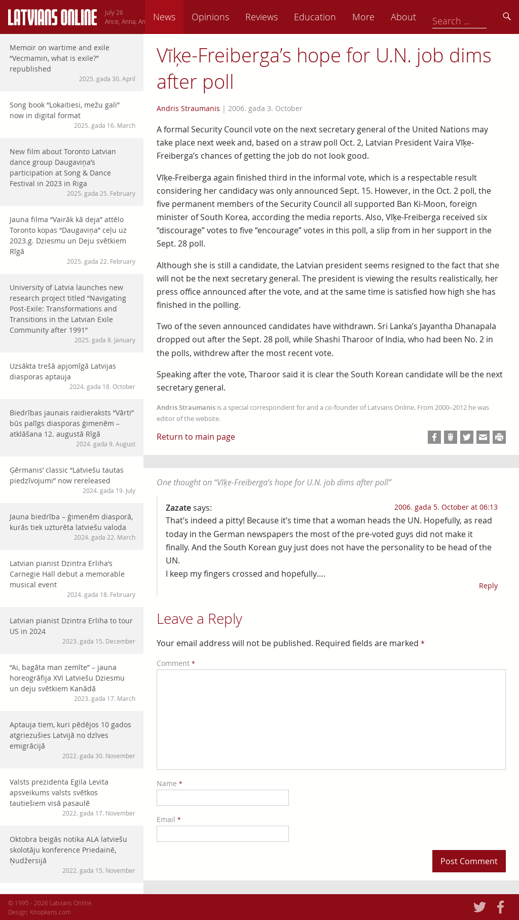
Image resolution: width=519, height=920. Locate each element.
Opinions (281, 17)
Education (385, 17)
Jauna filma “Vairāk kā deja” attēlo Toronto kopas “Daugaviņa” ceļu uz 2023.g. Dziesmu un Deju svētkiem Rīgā (72, 240)
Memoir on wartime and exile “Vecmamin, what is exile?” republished (72, 63)
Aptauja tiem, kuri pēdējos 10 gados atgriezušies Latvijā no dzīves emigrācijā (72, 740)
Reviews (332, 17)
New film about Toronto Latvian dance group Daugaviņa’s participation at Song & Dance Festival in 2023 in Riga (72, 172)
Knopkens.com (50, 912)
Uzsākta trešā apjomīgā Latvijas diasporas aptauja (72, 376)
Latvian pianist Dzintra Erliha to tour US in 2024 (72, 631)
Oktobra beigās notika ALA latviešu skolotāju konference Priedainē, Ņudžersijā (72, 854)
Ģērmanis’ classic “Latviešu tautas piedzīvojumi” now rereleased (72, 480)
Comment (176, 663)
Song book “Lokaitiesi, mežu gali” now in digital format (72, 115)
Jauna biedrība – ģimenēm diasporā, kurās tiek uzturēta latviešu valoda (72, 527)
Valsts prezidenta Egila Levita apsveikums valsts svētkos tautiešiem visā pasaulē (72, 797)
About (474, 17)
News (235, 17)
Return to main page (196, 436)
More (434, 17)
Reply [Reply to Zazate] (488, 585)
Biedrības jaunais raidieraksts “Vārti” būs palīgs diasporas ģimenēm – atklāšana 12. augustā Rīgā (72, 428)
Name (169, 783)
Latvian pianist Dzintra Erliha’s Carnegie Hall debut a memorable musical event (72, 578)
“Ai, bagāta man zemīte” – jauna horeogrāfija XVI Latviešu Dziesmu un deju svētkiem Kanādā (72, 682)
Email (169, 819)
